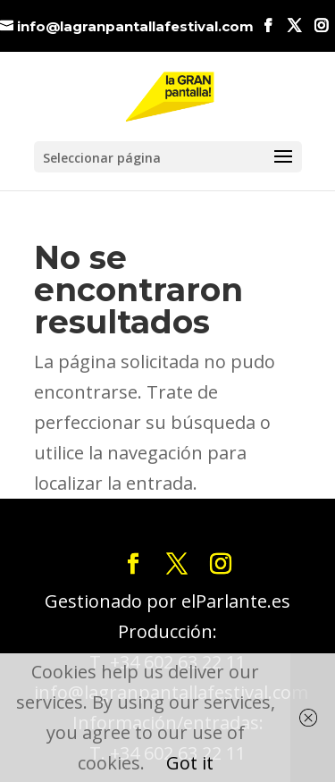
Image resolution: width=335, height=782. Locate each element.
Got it (190, 763)
